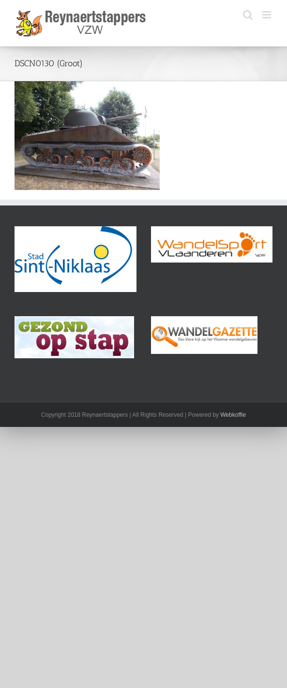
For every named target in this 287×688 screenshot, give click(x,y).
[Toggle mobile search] (248, 15)
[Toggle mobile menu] (267, 15)
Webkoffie (233, 414)
